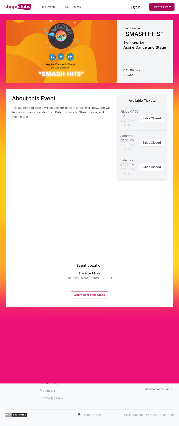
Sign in (135, 7)
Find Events (48, 6)
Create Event (161, 7)
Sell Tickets (74, 6)
